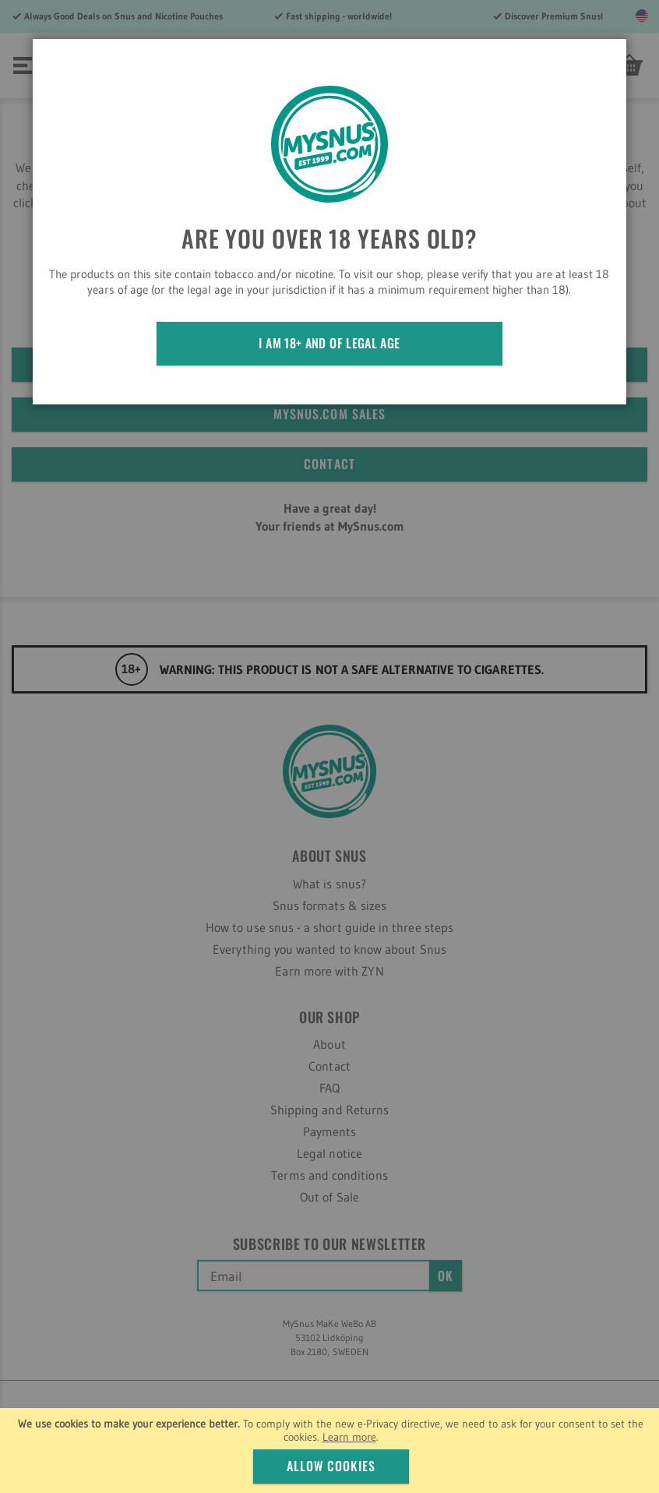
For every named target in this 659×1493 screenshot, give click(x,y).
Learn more (349, 1437)
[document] (331, 1450)
